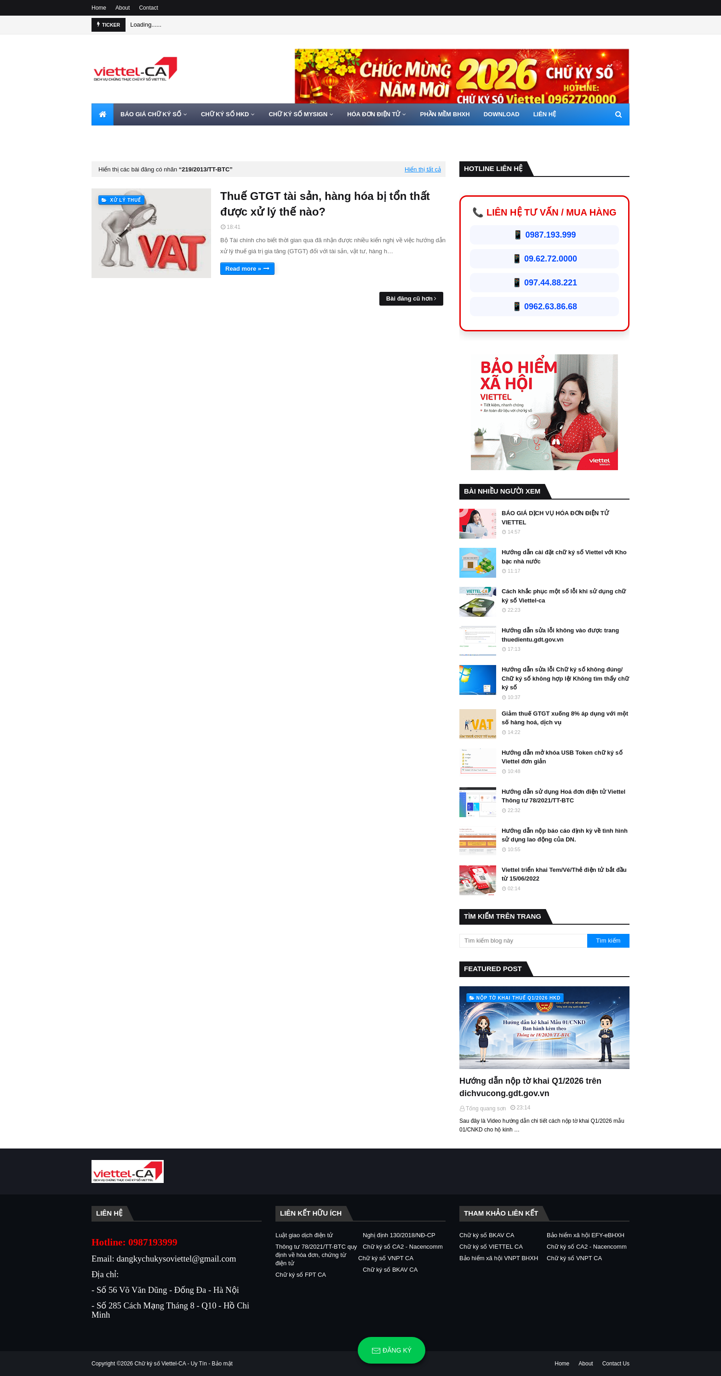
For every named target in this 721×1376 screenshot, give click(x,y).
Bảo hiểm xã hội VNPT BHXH (498, 1258)
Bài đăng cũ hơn (409, 298)
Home (99, 8)
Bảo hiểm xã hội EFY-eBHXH (585, 1235)
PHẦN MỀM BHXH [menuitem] (444, 114)
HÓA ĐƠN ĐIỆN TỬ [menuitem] (373, 114)
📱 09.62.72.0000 (544, 258)
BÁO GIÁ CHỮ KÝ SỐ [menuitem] (150, 114)
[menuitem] (103, 114)
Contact (148, 8)
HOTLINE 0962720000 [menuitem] (129, 136)
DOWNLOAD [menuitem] (502, 114)
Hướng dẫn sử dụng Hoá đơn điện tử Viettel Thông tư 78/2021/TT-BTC (563, 796)
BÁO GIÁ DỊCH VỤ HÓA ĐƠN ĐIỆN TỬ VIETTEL (555, 518)
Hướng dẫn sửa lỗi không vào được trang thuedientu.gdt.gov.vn (560, 635)
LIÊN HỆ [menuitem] (544, 114)
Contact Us (615, 1363)
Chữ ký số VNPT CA (385, 1258)
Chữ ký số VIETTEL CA (491, 1246)
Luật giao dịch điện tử (304, 1235)
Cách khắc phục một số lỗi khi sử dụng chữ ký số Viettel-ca (564, 596)
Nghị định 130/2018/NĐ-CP (399, 1235)
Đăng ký (392, 1350)
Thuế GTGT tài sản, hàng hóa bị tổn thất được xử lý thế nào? (325, 204)
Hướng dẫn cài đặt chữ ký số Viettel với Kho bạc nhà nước (564, 557)
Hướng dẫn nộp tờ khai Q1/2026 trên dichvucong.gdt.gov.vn (530, 1087)
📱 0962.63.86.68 (544, 306)
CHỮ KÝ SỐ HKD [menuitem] (225, 114)
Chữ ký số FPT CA (300, 1274)
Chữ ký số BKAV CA (390, 1269)
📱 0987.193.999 (544, 234)
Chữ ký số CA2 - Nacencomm (403, 1246)
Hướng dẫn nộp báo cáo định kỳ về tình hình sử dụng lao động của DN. (565, 835)
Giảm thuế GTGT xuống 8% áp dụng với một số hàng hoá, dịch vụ (565, 718)
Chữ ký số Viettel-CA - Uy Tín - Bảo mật (184, 1363)
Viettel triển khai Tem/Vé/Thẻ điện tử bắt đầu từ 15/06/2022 (564, 874)
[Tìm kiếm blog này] (523, 941)
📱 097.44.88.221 (544, 282)
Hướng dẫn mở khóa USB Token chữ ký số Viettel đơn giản (562, 757)
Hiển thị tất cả (423, 169)
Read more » (243, 268)
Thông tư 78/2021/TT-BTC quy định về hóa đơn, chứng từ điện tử (316, 1255)
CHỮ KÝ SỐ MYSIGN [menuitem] (298, 114)
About (122, 8)
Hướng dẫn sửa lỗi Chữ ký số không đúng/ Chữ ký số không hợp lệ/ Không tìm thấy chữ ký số (565, 678)
